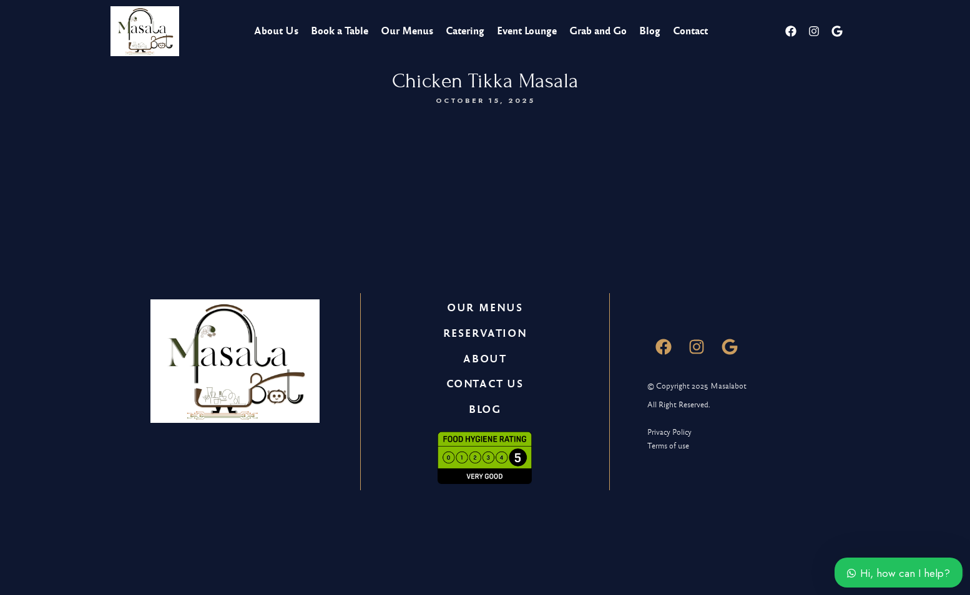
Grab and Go (598, 31)
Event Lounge (527, 31)
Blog (649, 31)
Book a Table (339, 31)
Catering (465, 31)
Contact (690, 31)
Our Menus (407, 31)
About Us (276, 31)
